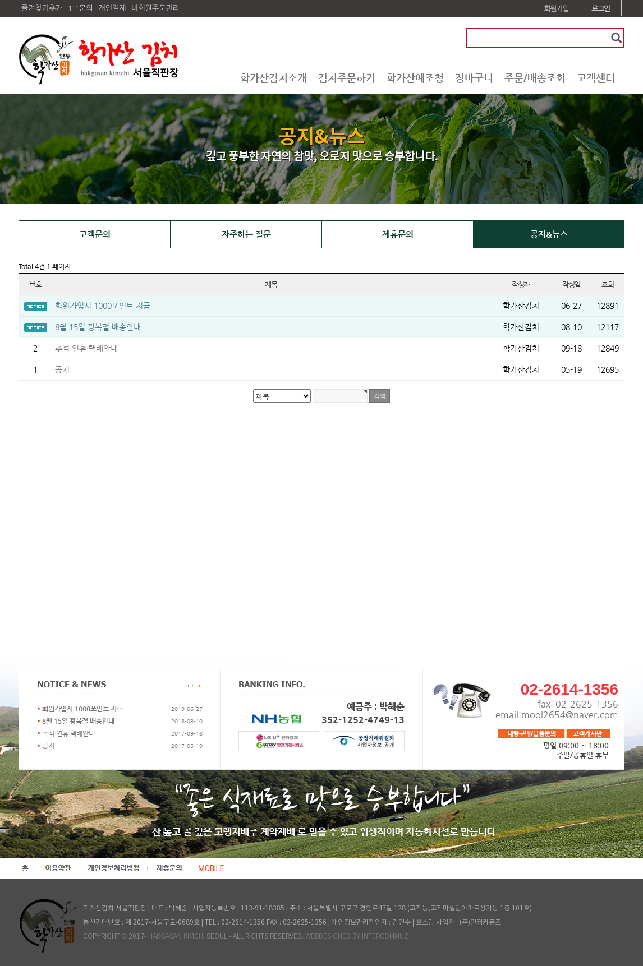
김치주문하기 (346, 78)
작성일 (571, 284)
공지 (62, 369)
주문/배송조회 (535, 78)
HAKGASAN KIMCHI (176, 936)
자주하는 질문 (246, 234)
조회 (607, 284)
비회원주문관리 (155, 8)
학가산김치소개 (273, 78)
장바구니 (474, 78)
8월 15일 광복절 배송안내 (98, 326)
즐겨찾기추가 (41, 8)
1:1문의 (80, 8)
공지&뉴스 (549, 234)
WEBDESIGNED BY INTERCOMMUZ (356, 936)
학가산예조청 (415, 78)
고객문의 (95, 234)
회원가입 (556, 8)
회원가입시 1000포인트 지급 (102, 305)
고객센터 (596, 78)
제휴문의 (398, 234)
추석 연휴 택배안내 (86, 348)
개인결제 (112, 8)
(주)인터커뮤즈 (480, 922)
